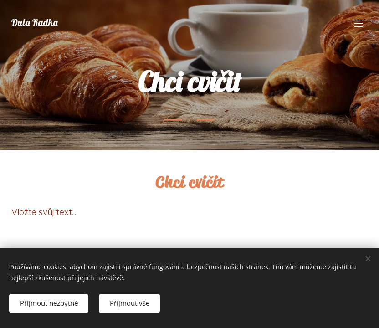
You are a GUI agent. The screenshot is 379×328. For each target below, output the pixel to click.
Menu (358, 23)
